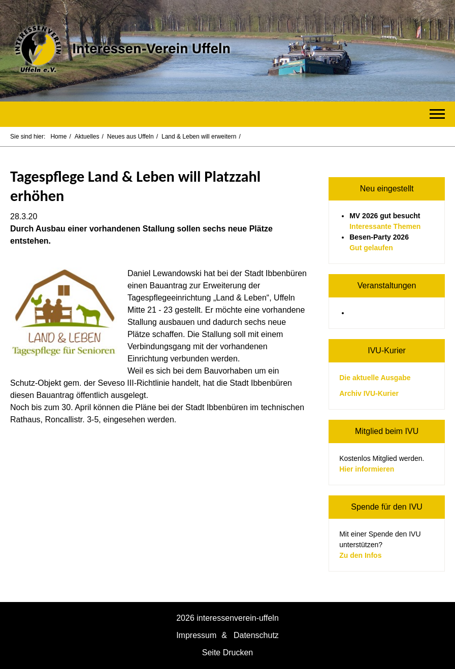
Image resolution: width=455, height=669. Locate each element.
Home (58, 136)
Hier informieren (366, 469)
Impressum (196, 635)
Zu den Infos (360, 555)
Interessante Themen (384, 226)
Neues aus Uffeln (130, 136)
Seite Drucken (227, 652)
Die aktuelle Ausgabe (374, 378)
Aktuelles (87, 136)
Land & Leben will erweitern (198, 136)
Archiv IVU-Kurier (369, 393)
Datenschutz (256, 635)
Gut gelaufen (371, 248)
